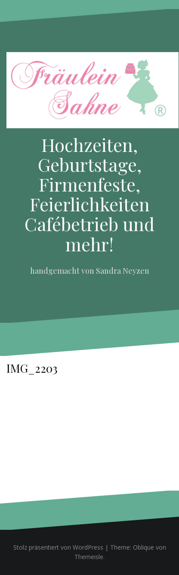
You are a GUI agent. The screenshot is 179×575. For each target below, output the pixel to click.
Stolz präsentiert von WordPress (58, 547)
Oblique (143, 547)
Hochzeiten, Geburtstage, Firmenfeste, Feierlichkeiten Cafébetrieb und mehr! (89, 194)
